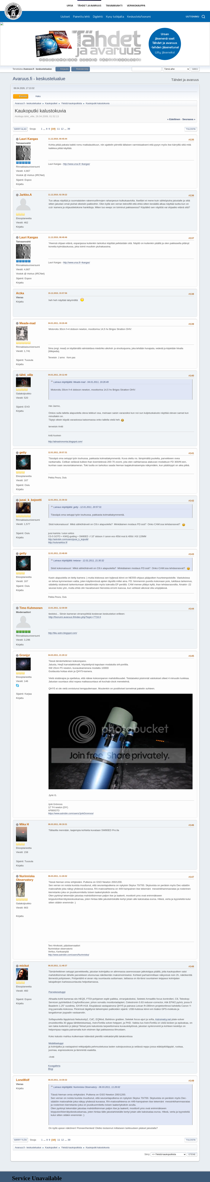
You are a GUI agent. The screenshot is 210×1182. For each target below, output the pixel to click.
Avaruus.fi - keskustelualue (39, 78)
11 (58, 128)
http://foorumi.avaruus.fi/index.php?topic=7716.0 (75, 617)
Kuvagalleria (54, 1066)
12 (62, 128)
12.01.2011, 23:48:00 (57, 553)
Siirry (146, 1154)
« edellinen (173, 119)
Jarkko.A (25, 194)
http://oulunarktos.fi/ (57, 542)
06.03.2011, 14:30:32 (57, 1080)
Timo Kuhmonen (31, 607)
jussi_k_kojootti (30, 499)
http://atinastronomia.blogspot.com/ (65, 441)
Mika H (24, 824)
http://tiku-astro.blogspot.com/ (62, 633)
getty (22, 452)
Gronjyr (24, 655)
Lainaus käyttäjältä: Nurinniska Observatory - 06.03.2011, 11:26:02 (86, 1087)
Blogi (50, 1069)
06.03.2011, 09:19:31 (57, 824)
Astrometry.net (163, 1019)
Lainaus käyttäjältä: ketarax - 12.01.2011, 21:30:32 (78, 560)
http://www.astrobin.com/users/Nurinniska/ (68, 955)
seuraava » (188, 119)
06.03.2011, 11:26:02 (57, 876)
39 (68, 128)
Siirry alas (20, 129)
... (44, 128)
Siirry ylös (20, 1140)
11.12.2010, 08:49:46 (57, 237)
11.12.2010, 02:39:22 (57, 195)
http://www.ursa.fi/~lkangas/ (76, 164)
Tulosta (190, 129)
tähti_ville (26, 374)
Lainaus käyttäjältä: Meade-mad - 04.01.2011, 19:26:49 (81, 382)
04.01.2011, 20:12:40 (57, 375)
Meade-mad (27, 323)
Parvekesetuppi (57, 992)
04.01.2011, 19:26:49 (57, 323)
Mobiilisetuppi (56, 1043)
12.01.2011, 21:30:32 (57, 500)
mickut (24, 965)
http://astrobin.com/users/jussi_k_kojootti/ (68, 539)
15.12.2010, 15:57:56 (57, 293)
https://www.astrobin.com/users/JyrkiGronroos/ (71, 813)
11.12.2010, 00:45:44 (57, 139)
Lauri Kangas (28, 138)
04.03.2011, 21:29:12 (57, 655)
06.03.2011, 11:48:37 (57, 965)
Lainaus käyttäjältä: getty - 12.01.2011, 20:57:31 (77, 507)
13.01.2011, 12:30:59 (57, 608)
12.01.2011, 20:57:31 (57, 452)
